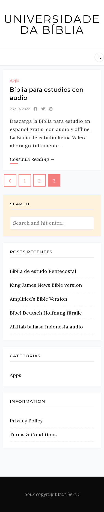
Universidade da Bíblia (52, 24)
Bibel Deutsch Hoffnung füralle (46, 313)
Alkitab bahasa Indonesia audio (46, 327)
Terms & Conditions (33, 434)
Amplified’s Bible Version (38, 299)
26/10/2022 (20, 108)
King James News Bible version (46, 285)
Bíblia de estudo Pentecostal (43, 271)
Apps (14, 80)
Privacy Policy (26, 420)
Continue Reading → (32, 159)
